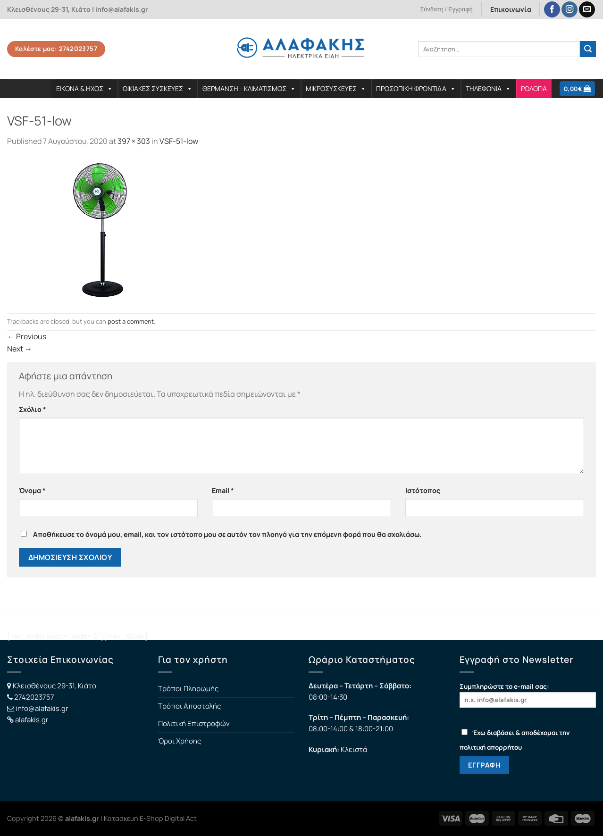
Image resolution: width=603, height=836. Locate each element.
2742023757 (34, 697)
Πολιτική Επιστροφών (194, 723)
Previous (26, 336)
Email (223, 490)
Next (19, 348)
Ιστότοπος (422, 490)
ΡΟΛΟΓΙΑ (534, 88)
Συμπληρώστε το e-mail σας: (528, 694)
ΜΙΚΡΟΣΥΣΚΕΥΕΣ (336, 88)
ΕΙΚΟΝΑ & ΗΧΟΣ (84, 88)
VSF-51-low (178, 141)
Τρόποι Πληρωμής (188, 689)
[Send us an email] (587, 9)
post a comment (131, 321)
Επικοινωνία (510, 9)
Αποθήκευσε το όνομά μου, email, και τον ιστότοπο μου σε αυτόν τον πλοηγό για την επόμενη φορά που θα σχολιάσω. (227, 534)
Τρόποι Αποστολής (189, 706)
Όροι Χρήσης (179, 741)
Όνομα (32, 490)
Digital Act (181, 818)
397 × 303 (133, 141)
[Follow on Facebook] (552, 9)
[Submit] (588, 49)
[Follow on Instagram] (569, 9)
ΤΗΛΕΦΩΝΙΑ (488, 88)
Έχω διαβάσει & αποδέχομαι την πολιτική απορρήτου (515, 740)
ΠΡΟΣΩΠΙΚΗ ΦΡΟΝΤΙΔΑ (416, 88)
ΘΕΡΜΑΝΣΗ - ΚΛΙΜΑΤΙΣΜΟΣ (249, 88)
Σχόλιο (32, 409)
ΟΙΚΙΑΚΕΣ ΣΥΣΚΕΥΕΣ (158, 88)
